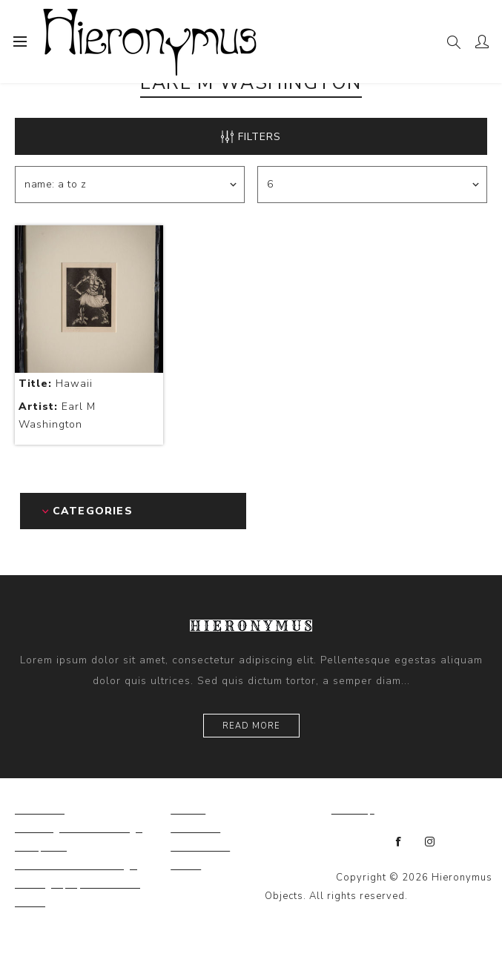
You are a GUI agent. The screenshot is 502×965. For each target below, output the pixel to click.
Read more (251, 726)
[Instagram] (430, 842)
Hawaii (56, 384)
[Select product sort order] (129, 184)
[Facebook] (399, 842)
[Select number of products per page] (371, 184)
